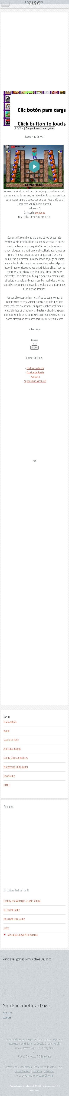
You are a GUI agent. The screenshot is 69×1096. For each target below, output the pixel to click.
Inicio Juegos (10, 721)
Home (6, 730)
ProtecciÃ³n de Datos (45, 1067)
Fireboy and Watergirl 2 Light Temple (22, 901)
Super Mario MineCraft (35, 381)
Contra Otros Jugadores (16, 757)
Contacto (37, 1071)
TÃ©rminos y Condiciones (19, 1067)
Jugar (6, 928)
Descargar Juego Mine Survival (23, 934)
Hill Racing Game (12, 910)
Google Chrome (45, 1075)
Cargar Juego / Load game (40, 128)
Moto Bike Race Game (14, 919)
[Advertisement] (34, 52)
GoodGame (9, 776)
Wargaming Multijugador (16, 767)
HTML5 (7, 785)
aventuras (40, 212)
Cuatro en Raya (11, 739)
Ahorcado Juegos (12, 748)
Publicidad (49, 1071)
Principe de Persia (35, 372)
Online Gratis (44, 1056)
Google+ (7, 1017)
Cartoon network (35, 368)
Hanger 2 (35, 376)
